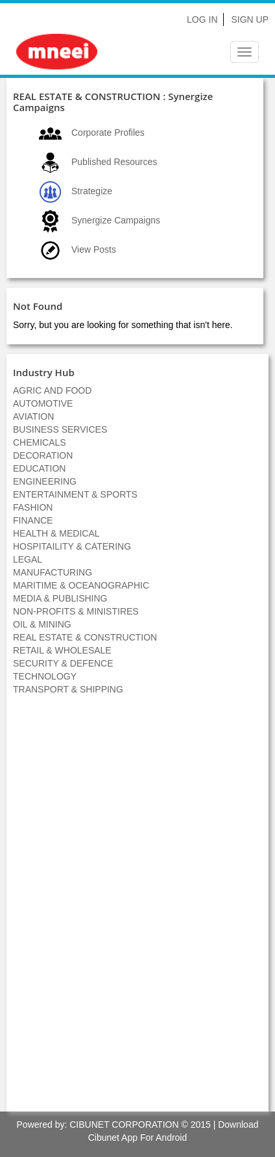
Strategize (91, 191)
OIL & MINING (42, 624)
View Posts (93, 249)
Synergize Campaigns (115, 220)
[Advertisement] (137, 910)
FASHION (33, 507)
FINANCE (33, 520)
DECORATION (43, 455)
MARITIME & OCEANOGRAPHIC (81, 585)
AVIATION (33, 416)
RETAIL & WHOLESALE (62, 650)
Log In (202, 19)
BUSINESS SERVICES (60, 429)
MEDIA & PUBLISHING (60, 598)
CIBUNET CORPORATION (123, 1124)
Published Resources (114, 162)
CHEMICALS (39, 442)
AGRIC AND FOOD (52, 390)
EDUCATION (39, 468)
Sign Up (250, 19)
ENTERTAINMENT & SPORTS (75, 494)
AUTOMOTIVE (43, 403)
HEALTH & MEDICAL (56, 533)
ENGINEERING (45, 481)
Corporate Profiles (108, 132)
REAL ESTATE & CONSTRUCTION (85, 637)
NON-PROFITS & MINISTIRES (76, 611)
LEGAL (27, 559)
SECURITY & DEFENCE (63, 663)
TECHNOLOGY (45, 676)
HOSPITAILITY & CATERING (72, 546)
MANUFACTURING (52, 572)
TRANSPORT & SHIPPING (68, 689)
